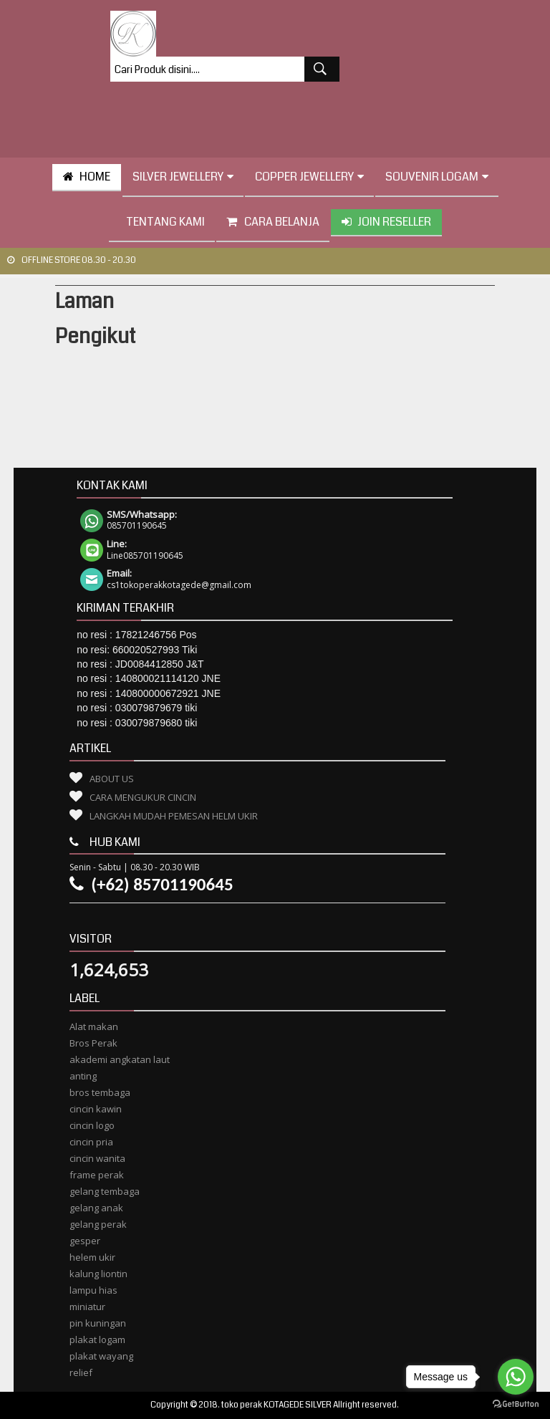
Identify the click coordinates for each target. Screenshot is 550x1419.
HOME (86, 176)
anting (83, 1075)
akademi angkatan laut (119, 1059)
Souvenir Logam (436, 176)
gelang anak (96, 1207)
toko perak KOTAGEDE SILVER (276, 1405)
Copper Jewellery (309, 176)
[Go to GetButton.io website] (516, 1404)
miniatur (87, 1306)
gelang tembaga (104, 1191)
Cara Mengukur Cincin (143, 797)
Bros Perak (93, 1042)
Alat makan (93, 1026)
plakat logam (97, 1339)
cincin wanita (97, 1158)
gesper (84, 1240)
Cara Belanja (272, 221)
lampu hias (93, 1290)
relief (80, 1372)
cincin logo (92, 1125)
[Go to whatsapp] (516, 1377)
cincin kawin (95, 1108)
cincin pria (91, 1141)
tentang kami (162, 221)
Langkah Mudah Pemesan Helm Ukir (174, 815)
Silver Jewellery (182, 176)
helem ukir (92, 1257)
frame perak (96, 1174)
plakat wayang (101, 1356)
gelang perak (98, 1224)
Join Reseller (386, 221)
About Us (112, 778)
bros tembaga (99, 1092)
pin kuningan (97, 1323)
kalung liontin (98, 1273)
